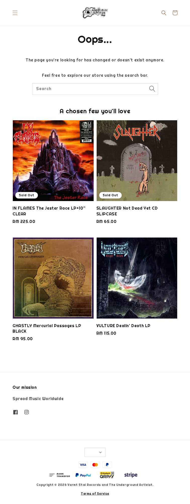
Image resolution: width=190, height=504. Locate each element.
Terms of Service (95, 494)
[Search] (152, 88)
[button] (15, 12)
